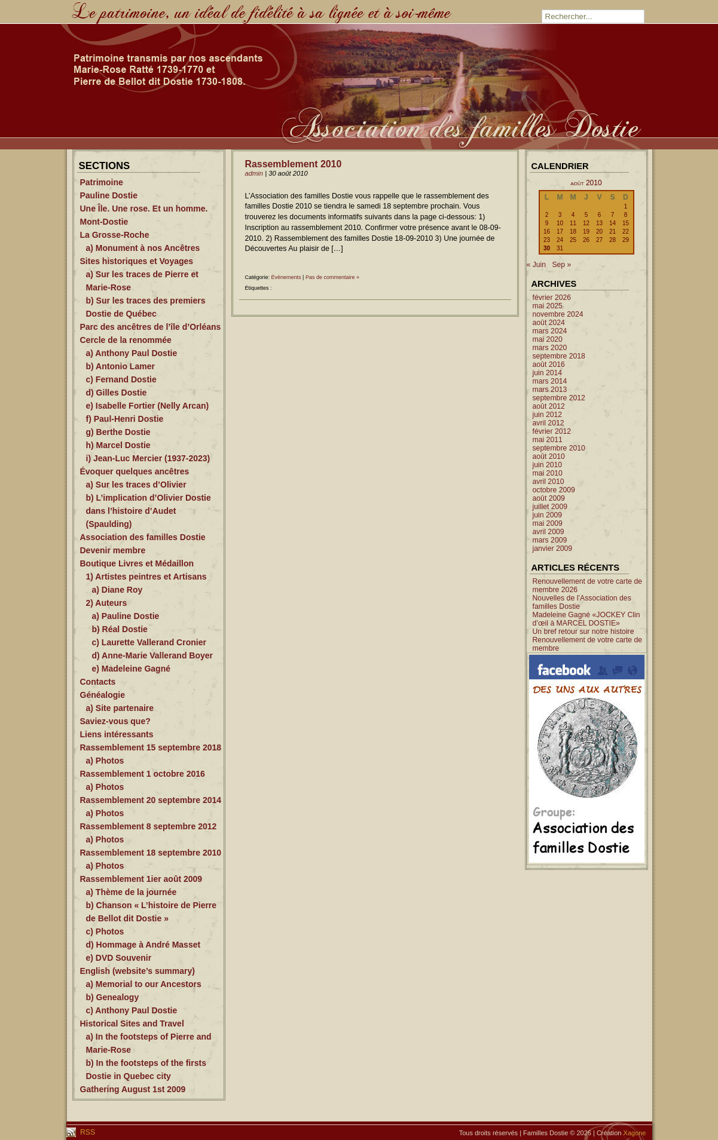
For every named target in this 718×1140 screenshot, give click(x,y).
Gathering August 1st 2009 (133, 1089)
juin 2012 (548, 414)
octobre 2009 (554, 490)
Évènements (286, 277)
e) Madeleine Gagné (131, 668)
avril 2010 (548, 481)
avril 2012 (548, 423)
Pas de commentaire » (332, 277)
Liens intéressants (117, 734)
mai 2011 (548, 440)
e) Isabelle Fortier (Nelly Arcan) (147, 405)
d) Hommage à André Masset (143, 944)
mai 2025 (548, 306)
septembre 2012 (559, 398)
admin (254, 173)
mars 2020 (550, 348)
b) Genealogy (112, 997)
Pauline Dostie (109, 195)
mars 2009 (550, 540)
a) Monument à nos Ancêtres (143, 248)
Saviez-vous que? (115, 721)
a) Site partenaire (120, 708)
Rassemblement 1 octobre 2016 (142, 774)
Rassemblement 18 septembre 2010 (151, 852)
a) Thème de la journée (131, 892)
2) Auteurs (106, 603)
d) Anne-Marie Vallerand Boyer (152, 655)
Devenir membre (113, 550)
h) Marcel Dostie (118, 445)
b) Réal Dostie (120, 629)
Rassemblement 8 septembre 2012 (148, 826)
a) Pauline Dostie (126, 616)
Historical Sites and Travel (132, 1023)
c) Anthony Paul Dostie (132, 1010)
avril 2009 (548, 532)
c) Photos (105, 931)
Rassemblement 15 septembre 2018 (151, 747)
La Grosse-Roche (114, 235)
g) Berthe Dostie (118, 432)
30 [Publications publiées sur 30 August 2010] (546, 248)
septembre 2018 (559, 356)
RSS (87, 1132)
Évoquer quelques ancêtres (135, 471)
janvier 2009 (553, 548)
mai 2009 (548, 523)
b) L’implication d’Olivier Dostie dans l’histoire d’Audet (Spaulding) (148, 511)
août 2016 (549, 364)
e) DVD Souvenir (119, 958)
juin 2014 (548, 373)
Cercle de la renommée (126, 340)
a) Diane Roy (117, 589)
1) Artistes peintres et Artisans (146, 576)
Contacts (98, 682)
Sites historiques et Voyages (137, 261)
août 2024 (549, 322)
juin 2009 (548, 515)
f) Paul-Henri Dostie (125, 419)
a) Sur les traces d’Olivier (136, 484)
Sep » (561, 265)
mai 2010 (548, 473)
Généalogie (102, 695)
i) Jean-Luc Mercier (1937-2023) (148, 458)
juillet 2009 (550, 506)
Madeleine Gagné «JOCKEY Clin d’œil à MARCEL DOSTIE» (586, 619)
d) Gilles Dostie (116, 392)
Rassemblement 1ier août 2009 (141, 879)
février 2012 (552, 431)
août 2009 (549, 498)
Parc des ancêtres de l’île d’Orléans (150, 327)
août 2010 (549, 456)
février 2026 (552, 297)
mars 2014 (550, 381)
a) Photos (105, 760)
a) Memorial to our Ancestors (143, 984)
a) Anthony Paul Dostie (132, 353)
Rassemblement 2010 (293, 164)
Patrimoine (101, 182)
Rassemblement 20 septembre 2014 (151, 800)
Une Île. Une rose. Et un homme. (144, 208)
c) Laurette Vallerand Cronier (149, 642)
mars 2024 (550, 331)
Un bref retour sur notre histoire (583, 631)
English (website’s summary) (137, 971)
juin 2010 (548, 465)
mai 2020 (548, 339)
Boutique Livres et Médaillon (137, 563)
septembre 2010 (559, 448)
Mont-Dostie (104, 221)
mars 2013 (550, 389)
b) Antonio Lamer (120, 366)
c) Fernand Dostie (121, 379)
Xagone (635, 1132)
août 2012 (549, 406)
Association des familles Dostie (143, 537)
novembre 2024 (558, 314)
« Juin (536, 265)
